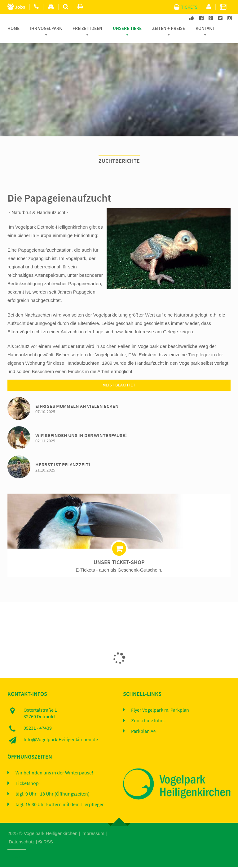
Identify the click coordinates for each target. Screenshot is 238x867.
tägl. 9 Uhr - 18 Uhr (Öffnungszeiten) (52, 794)
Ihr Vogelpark (46, 28)
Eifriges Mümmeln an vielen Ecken (77, 406)
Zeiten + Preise (168, 28)
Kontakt (205, 28)
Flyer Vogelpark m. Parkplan (160, 710)
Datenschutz (21, 841)
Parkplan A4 (143, 731)
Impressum (92, 833)
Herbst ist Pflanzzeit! (62, 464)
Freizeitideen (87, 28)
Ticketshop (27, 783)
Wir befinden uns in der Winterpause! (81, 435)
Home (13, 28)
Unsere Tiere (127, 28)
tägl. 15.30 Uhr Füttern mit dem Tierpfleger (59, 804)
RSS (45, 841)
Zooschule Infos (148, 721)
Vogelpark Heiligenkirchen (50, 833)
